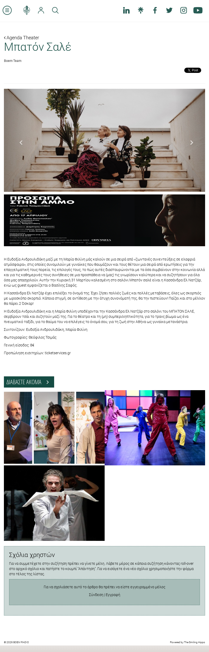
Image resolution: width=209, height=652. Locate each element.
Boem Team (12, 61)
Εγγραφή (113, 594)
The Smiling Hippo (194, 642)
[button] (19, 140)
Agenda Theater (21, 37)
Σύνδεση (96, 594)
